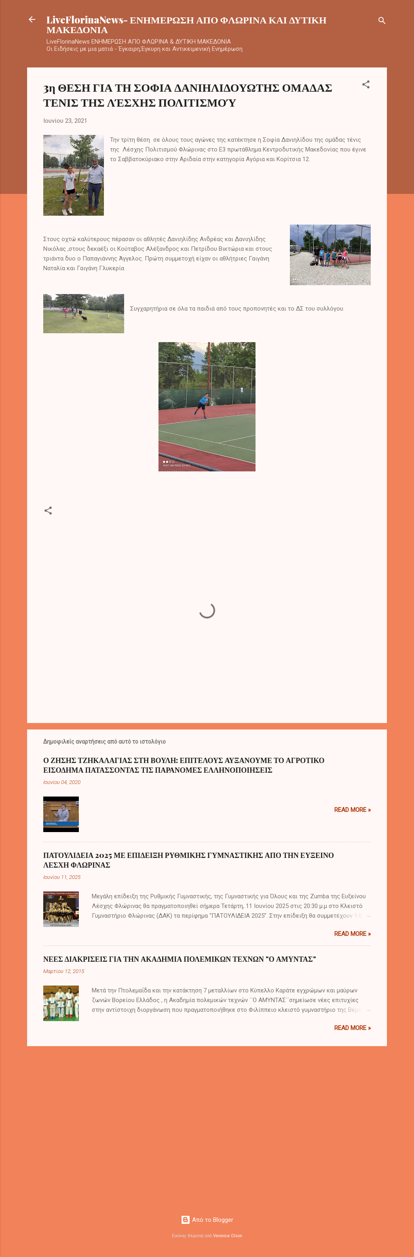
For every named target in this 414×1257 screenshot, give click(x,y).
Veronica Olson (227, 1235)
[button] (366, 86)
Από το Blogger (207, 1219)
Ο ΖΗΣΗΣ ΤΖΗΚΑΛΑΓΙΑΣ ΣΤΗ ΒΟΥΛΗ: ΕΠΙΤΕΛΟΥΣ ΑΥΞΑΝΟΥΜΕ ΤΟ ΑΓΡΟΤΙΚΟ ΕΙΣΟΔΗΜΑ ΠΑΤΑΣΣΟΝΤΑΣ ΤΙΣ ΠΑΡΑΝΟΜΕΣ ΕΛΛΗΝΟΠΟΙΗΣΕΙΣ (183, 765)
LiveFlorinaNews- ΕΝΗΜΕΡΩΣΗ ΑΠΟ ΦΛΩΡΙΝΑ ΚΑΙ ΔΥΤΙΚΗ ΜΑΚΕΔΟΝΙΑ (186, 24)
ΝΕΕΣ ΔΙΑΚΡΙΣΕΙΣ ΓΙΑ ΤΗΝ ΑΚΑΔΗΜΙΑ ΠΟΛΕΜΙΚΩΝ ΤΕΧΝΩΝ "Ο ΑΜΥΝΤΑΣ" (179, 959)
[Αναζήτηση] (382, 22)
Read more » (352, 809)
